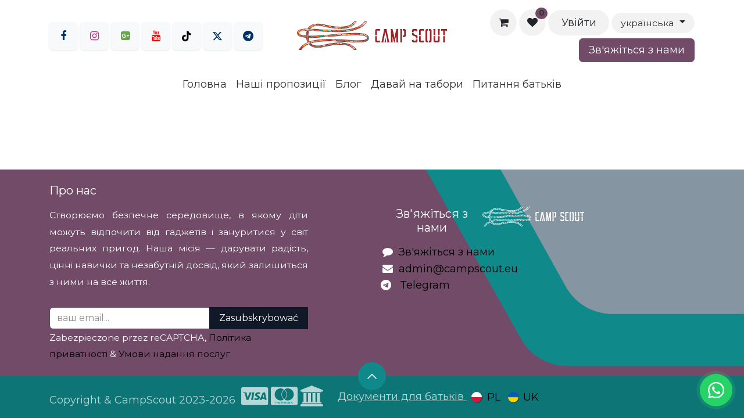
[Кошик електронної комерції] (503, 22)
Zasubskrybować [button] (258, 317)
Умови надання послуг (174, 353)
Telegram (425, 285)
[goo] (125, 36)
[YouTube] (156, 36)
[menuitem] (204, 84)
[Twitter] (217, 36)
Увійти (578, 22)
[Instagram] (94, 36)
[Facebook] (63, 36)
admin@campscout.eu (458, 268)
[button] (372, 376)
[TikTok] (187, 36)
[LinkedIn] (248, 36)
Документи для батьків (402, 396)
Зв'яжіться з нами (637, 50)
